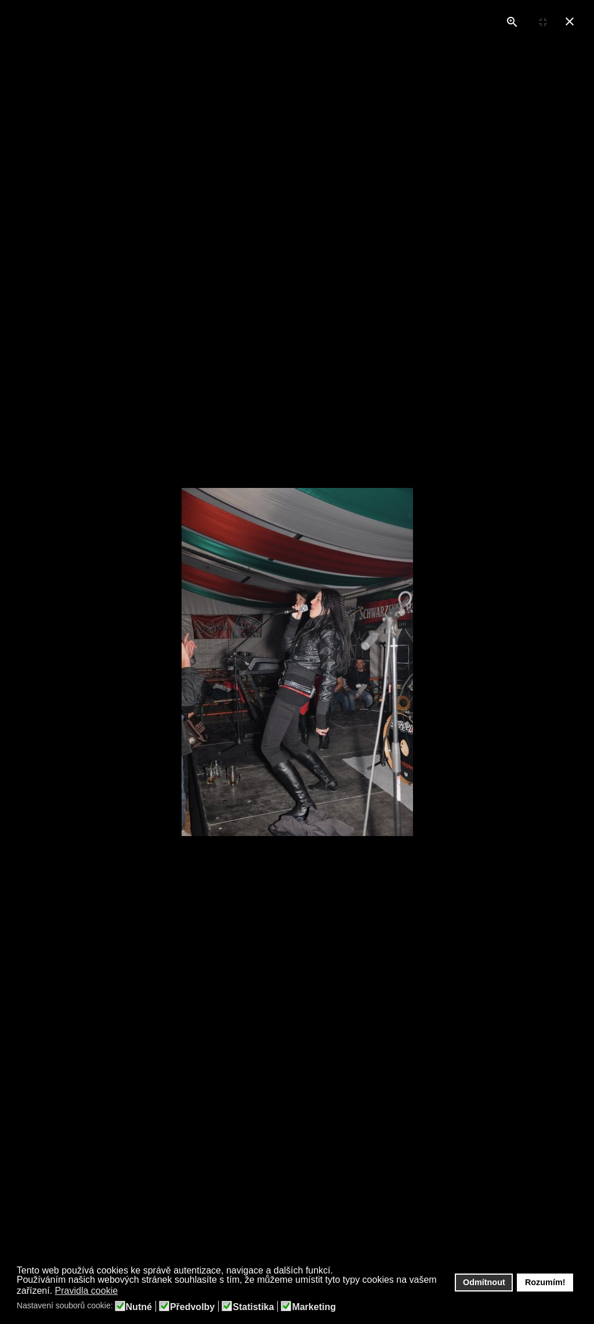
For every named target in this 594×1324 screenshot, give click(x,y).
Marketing (314, 1307)
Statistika (253, 1307)
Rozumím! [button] (545, 1282)
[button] (125, 1291)
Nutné (139, 1307)
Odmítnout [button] (484, 1282)
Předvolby (192, 1307)
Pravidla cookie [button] (86, 1291)
